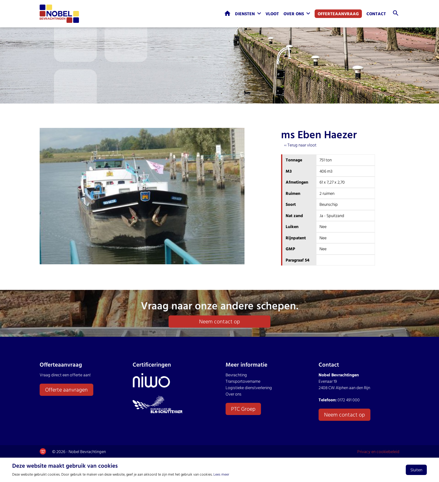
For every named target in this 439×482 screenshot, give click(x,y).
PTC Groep (243, 409)
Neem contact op (219, 321)
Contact (376, 13)
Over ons (294, 13)
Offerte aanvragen (66, 389)
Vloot (272, 13)
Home (227, 13)
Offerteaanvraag (338, 13)
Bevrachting (236, 374)
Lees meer (221, 474)
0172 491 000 (348, 399)
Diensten (245, 13)
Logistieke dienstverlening (249, 387)
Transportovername (243, 381)
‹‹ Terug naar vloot (300, 145)
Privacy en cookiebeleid (378, 451)
